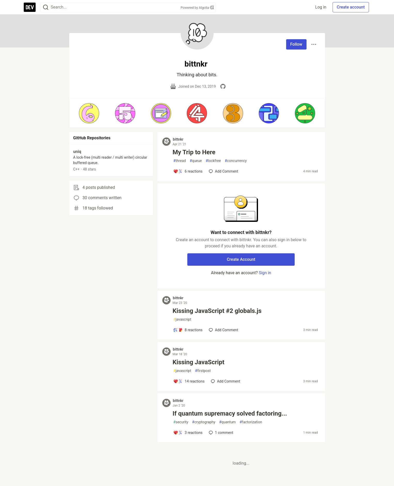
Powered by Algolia (197, 8)
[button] (89, 113)
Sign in (265, 272)
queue (196, 161)
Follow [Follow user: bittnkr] (296, 44)
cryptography (203, 422)
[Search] (46, 7)
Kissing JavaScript (198, 362)
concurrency (236, 161)
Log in (320, 7)
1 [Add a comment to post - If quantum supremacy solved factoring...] (220, 433)
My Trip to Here (194, 152)
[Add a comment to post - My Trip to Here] (188, 171)
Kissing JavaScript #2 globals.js (217, 310)
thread (179, 161)
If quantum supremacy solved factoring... (230, 413)
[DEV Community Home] (29, 7)
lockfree (213, 161)
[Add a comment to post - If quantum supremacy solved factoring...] (188, 432)
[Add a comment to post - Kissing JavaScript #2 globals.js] (188, 330)
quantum (227, 422)
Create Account (241, 259)
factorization (251, 422)
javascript (182, 319)
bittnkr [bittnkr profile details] (178, 139)
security (180, 422)
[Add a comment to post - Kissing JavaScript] (189, 381)
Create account (351, 7)
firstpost (203, 371)
